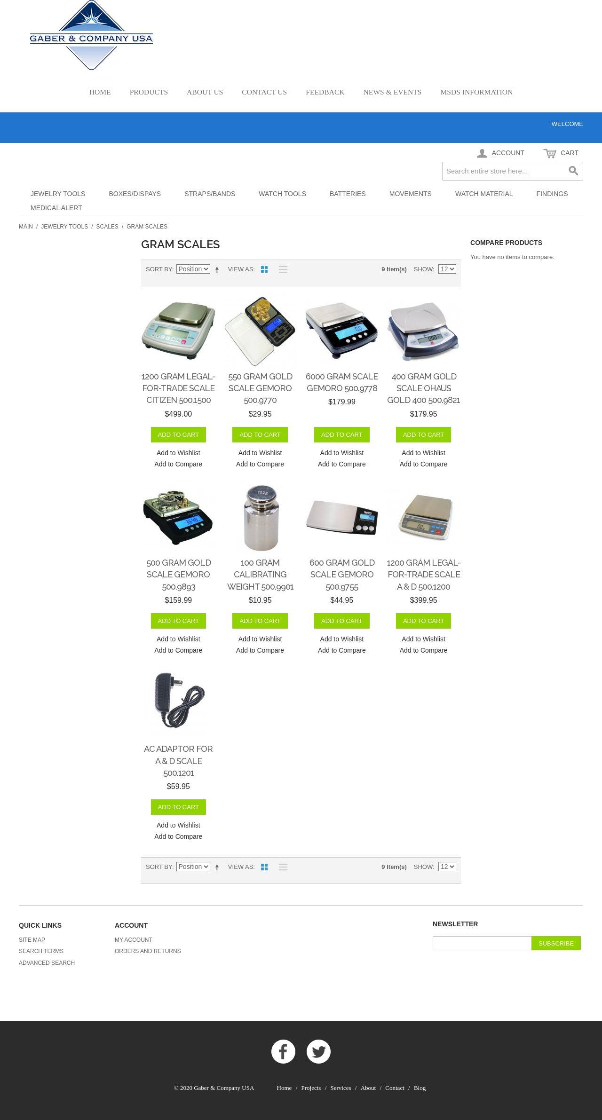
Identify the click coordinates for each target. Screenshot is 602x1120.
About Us (205, 92)
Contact (394, 1087)
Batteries (348, 193)
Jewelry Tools (58, 193)
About (368, 1087)
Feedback (325, 92)
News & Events (393, 92)
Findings (552, 193)
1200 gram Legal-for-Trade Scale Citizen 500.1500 (178, 388)
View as (240, 269)
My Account (133, 940)
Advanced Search (47, 963)
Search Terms (41, 951)
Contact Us (264, 92)
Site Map (32, 940)
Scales (107, 226)
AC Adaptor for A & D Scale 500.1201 (178, 760)
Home (100, 92)
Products (149, 92)
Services (341, 1087)
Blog (420, 1087)
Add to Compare (178, 464)
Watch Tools (282, 193)
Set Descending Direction (219, 269)
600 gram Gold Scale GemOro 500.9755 (341, 574)
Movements (410, 193)
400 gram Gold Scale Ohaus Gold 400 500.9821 (423, 388)
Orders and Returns (148, 951)
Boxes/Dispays (135, 193)
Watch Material (484, 193)
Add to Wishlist (178, 453)
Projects (311, 1087)
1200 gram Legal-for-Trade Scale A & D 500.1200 (423, 574)
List (281, 269)
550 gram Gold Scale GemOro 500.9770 (260, 388)
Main (26, 226)
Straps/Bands (209, 193)
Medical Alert (56, 208)
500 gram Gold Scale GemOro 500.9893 (178, 574)
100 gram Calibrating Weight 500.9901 (260, 574)
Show (423, 269)
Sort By (159, 269)
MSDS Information (476, 92)
